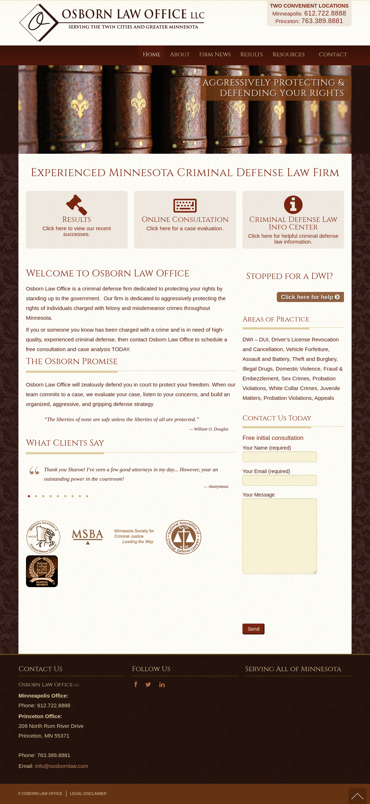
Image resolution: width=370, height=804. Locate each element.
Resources (291, 54)
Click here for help (310, 297)
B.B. (87, 498)
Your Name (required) (279, 453)
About (180, 54)
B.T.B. (43, 498)
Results (251, 54)
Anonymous (29, 498)
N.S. (73, 498)
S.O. (36, 498)
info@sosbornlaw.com (61, 766)
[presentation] (297, 603)
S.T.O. (51, 498)
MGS (65, 498)
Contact (333, 54)
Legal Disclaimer (88, 793)
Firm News (215, 54)
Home (151, 54)
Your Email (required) (279, 476)
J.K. (58, 498)
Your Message (279, 516)
